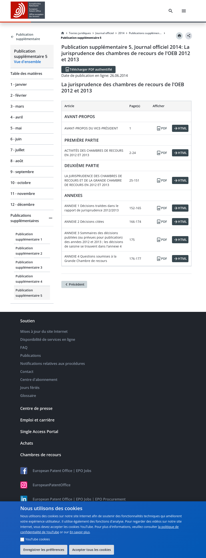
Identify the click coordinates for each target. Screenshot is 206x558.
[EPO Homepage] (28, 11)
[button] (32, 218)
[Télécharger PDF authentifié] (88, 69)
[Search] (170, 11)
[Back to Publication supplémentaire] (32, 36)
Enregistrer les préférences (43, 550)
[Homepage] (62, 33)
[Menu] (183, 11)
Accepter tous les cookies (91, 550)
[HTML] (180, 128)
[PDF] (161, 128)
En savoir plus (80, 532)
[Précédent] (74, 284)
